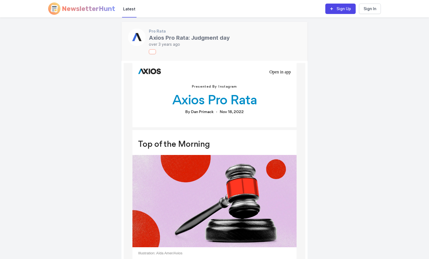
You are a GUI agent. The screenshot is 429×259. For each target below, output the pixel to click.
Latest (129, 9)
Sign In (370, 8)
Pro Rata (157, 31)
